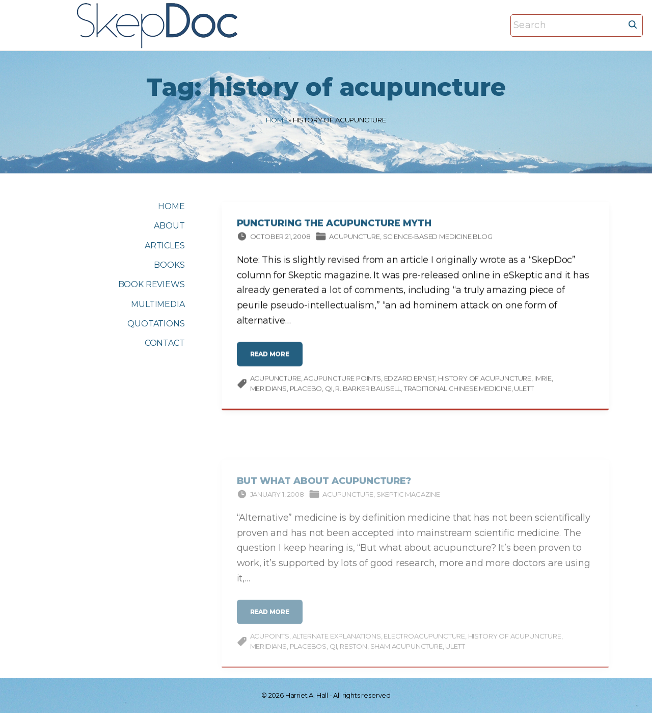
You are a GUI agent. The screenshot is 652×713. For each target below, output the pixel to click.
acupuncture (275, 380)
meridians (268, 390)
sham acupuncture (406, 653)
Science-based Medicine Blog (438, 238)
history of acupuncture (484, 380)
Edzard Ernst (410, 380)
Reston (353, 653)
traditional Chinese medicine (457, 390)
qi (329, 390)
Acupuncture (354, 238)
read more (272, 359)
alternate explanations (336, 643)
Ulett (523, 390)
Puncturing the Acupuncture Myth (334, 225)
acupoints (269, 643)
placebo (306, 390)
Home (276, 120)
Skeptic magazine (408, 501)
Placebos (308, 653)
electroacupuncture (424, 643)
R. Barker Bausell (368, 390)
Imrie (543, 380)
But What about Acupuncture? (324, 487)
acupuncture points (342, 380)
